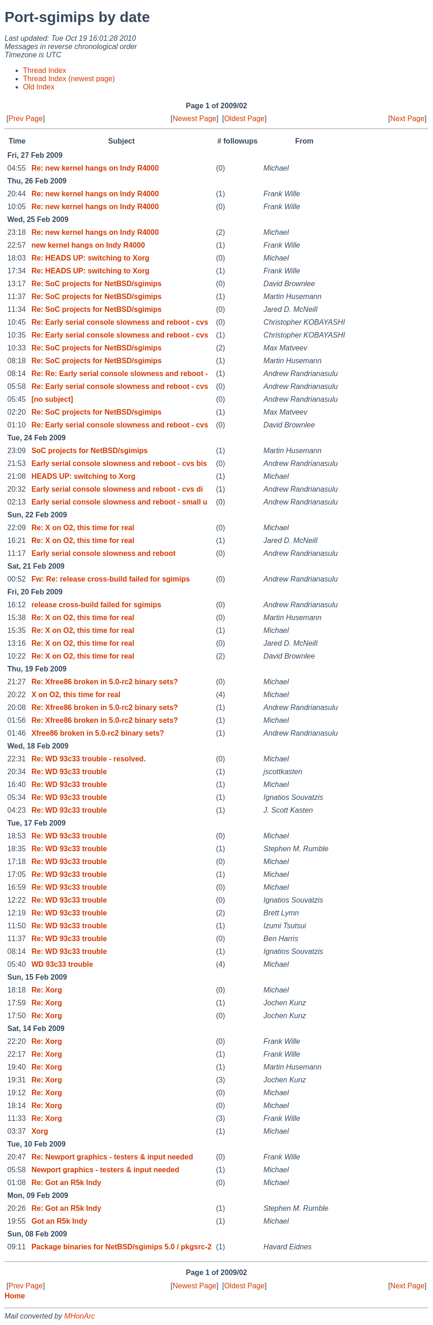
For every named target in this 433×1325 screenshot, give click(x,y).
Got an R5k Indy (59, 1221)
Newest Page (194, 118)
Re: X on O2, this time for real (82, 528)
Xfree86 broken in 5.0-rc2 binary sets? (97, 733)
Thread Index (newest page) (69, 79)
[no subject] (52, 399)
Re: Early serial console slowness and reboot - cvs (119, 322)
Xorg (39, 1131)
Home (15, 1296)
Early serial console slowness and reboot (103, 553)
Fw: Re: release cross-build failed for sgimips (110, 579)
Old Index (38, 87)
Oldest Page (244, 118)
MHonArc (79, 1316)
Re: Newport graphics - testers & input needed (112, 1157)
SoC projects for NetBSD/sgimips (89, 451)
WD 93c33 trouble (62, 964)
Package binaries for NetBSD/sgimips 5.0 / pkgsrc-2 (121, 1247)
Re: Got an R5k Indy (66, 1182)
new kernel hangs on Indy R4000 (88, 245)
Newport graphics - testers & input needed (105, 1170)
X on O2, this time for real (75, 695)
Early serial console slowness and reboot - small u (119, 502)
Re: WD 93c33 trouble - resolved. (88, 759)
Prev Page (25, 118)
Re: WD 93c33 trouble (69, 772)
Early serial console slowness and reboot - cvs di (116, 489)
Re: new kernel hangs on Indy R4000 (94, 168)
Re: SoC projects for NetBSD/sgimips (96, 284)
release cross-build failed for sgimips (96, 605)
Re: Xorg (46, 990)
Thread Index (44, 70)
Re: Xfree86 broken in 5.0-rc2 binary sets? (104, 682)
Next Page (407, 118)
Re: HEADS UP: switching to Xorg (90, 258)
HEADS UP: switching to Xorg (83, 476)
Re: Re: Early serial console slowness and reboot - (119, 373)
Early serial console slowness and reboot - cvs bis (119, 463)
